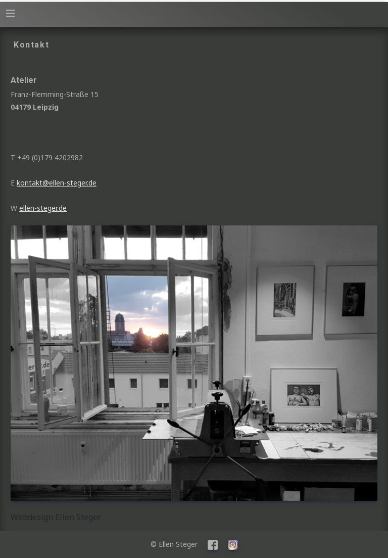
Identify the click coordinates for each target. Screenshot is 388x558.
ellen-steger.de (43, 208)
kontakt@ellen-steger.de (56, 183)
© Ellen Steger (178, 544)
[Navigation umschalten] (10, 14)
